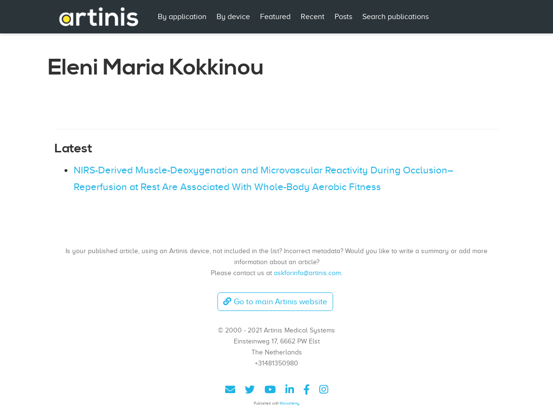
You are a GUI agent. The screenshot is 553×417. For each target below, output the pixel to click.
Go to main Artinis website (275, 301)
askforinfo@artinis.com (307, 273)
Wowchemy (289, 403)
